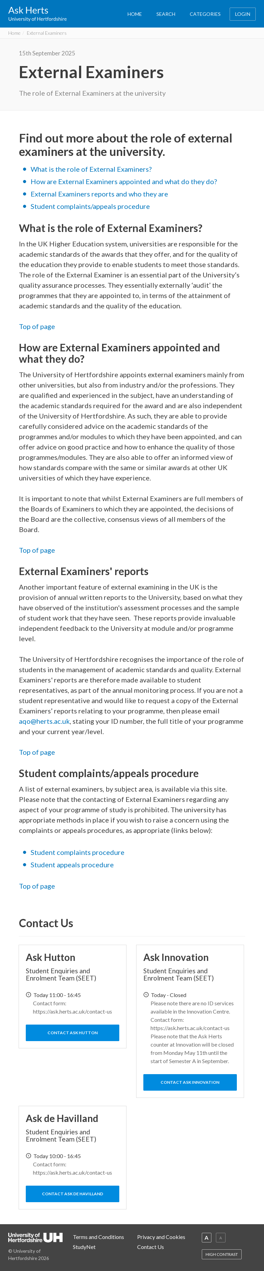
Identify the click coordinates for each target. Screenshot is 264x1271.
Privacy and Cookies (161, 1236)
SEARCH (165, 14)
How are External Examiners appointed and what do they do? (124, 181)
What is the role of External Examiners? (91, 169)
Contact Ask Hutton (72, 1032)
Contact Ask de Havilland (72, 1193)
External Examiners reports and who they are (99, 194)
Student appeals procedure (72, 864)
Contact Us (150, 1246)
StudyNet (84, 1246)
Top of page (37, 326)
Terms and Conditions (98, 1236)
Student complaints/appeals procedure (90, 206)
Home (14, 33)
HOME (135, 14)
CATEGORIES (205, 14)
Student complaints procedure (77, 852)
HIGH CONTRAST (222, 1254)
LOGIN (242, 14)
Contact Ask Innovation (190, 1082)
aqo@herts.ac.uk (44, 721)
